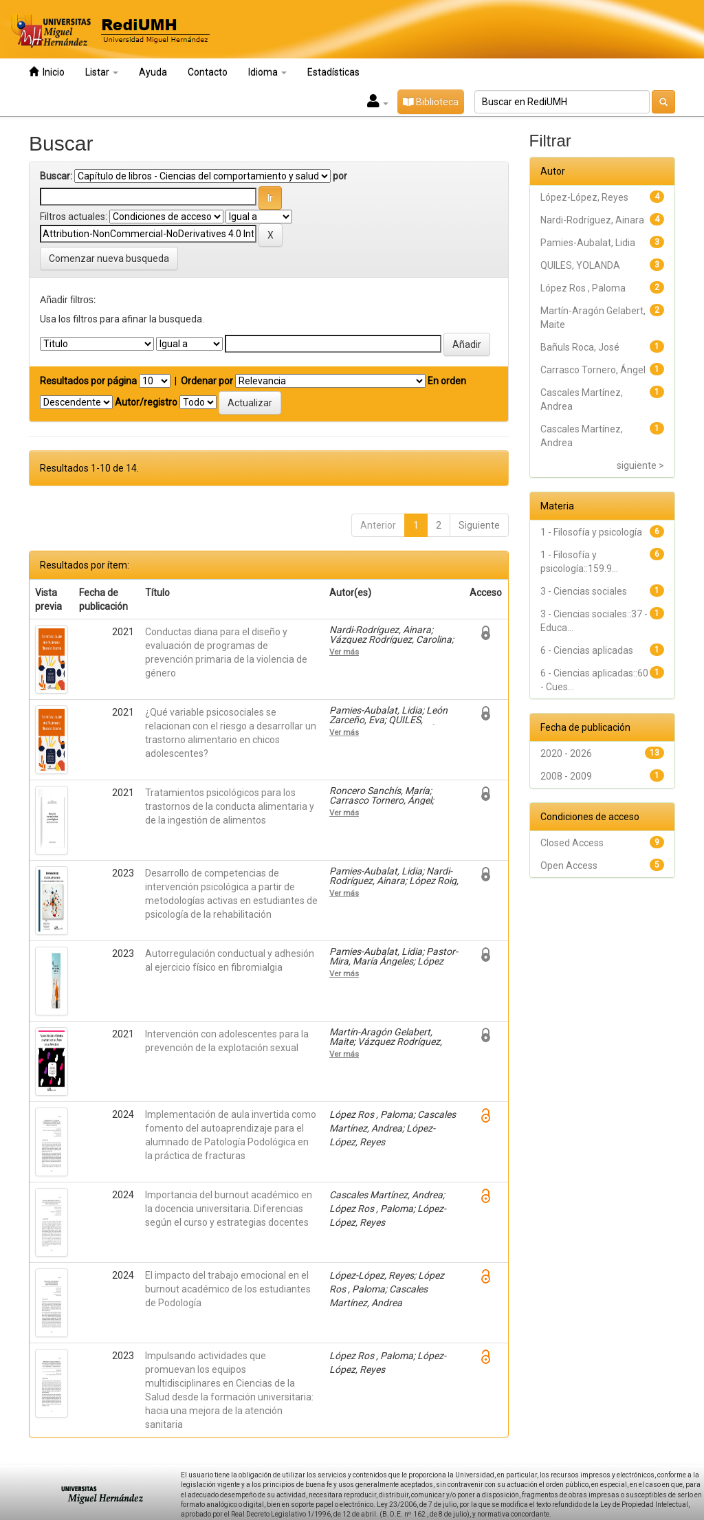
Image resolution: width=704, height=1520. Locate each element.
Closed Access (572, 842)
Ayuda (153, 72)
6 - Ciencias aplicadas (586, 650)
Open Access (568, 865)
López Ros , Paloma (583, 288)
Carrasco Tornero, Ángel (593, 369)
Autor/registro (146, 402)
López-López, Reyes (584, 197)
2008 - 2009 (566, 776)
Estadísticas (333, 72)
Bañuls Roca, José (579, 347)
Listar (101, 72)
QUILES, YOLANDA (580, 265)
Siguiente (479, 525)
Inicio (47, 72)
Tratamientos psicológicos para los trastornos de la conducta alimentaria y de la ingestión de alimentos (229, 806)
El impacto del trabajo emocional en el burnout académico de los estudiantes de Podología (228, 1289)
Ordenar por (207, 380)
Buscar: (56, 175)
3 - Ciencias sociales (583, 591)
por (340, 175)
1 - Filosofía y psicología (591, 532)
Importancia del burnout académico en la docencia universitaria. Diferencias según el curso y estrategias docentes (228, 1208)
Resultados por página (88, 380)
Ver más (344, 652)
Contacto (208, 72)
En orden (447, 380)
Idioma (267, 72)
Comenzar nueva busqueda (109, 258)
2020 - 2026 (566, 753)
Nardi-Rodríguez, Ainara (592, 219)
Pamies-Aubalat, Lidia (587, 242)
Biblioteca (431, 101)
